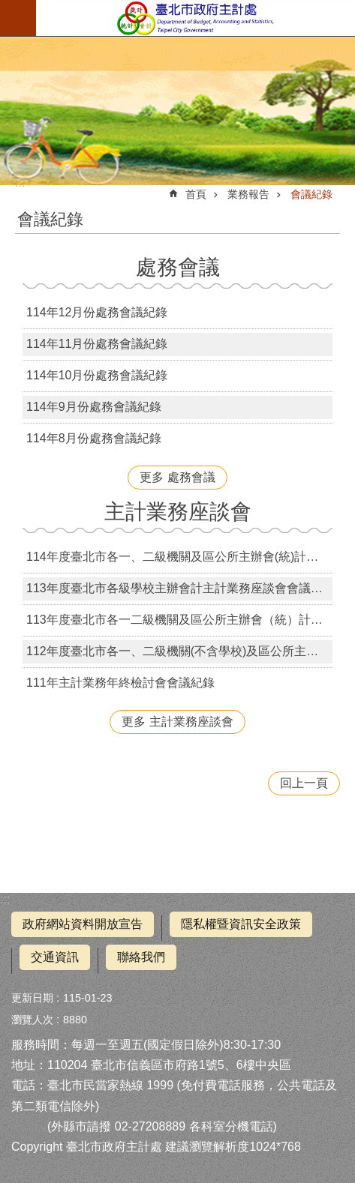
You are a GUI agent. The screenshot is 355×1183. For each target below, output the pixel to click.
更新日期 (32, 998)
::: (5, 899)
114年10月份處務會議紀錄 (97, 375)
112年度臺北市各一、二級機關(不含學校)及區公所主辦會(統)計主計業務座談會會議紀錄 (179, 651)
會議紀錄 (311, 194)
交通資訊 (55, 957)
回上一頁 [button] (304, 783)
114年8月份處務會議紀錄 (93, 438)
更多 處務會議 (177, 477)
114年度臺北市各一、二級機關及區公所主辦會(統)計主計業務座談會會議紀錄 (179, 556)
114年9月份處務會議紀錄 (93, 406)
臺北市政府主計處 (195, 18)
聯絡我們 (141, 957)
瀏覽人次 (32, 1020)
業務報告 (248, 194)
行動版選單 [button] (18, 18)
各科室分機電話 (231, 1126)
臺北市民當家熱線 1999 (110, 1085)
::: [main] (20, 182)
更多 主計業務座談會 (177, 721)
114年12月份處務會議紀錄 (97, 312)
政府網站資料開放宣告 (83, 924)
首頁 (195, 194)
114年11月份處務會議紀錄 (97, 343)
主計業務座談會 (177, 511)
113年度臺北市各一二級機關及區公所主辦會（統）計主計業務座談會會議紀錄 (179, 619)
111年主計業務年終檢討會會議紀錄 (120, 682)
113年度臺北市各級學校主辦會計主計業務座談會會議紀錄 (179, 588)
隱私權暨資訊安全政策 (241, 924)
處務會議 (178, 267)
